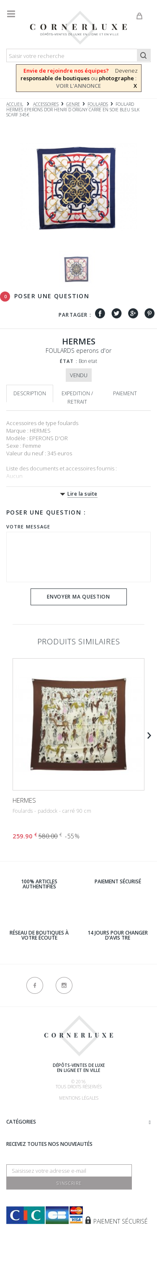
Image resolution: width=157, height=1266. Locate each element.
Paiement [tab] (125, 393)
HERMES (24, 800)
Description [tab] (29, 393)
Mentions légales (78, 1098)
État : (68, 361)
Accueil (14, 104)
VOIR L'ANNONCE (78, 85)
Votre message (28, 526)
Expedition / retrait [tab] (77, 397)
